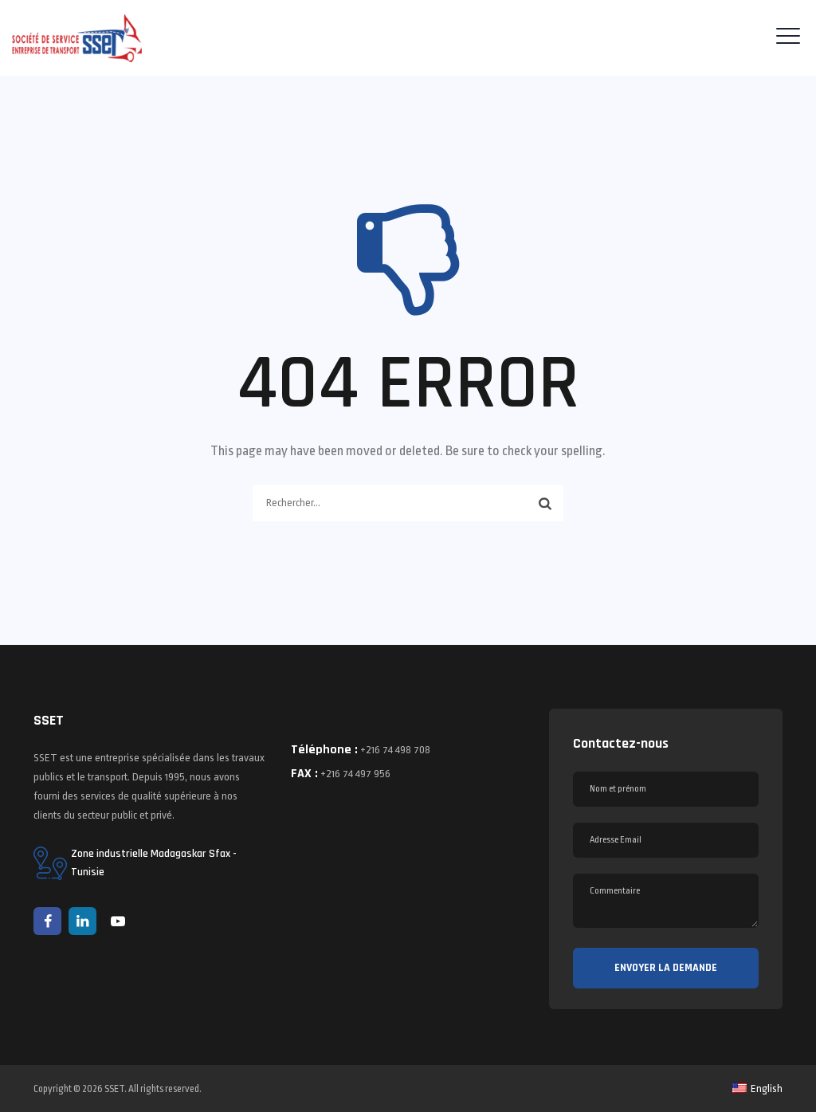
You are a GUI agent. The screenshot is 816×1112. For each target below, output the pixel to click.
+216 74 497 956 (355, 774)
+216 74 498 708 (395, 750)
